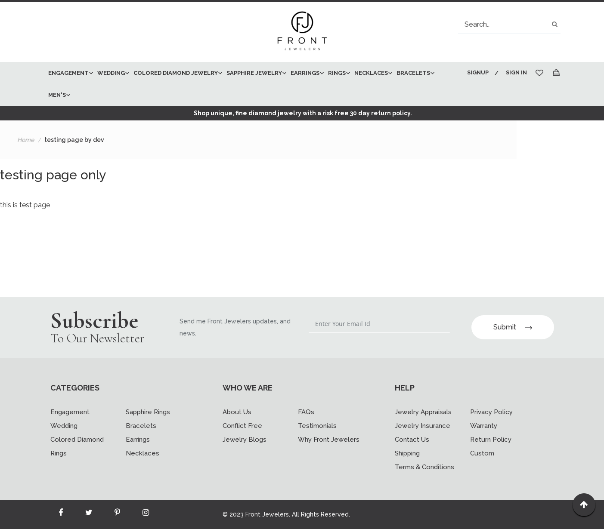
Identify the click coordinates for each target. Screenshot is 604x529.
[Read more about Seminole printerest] (117, 514)
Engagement (70, 412)
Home (25, 139)
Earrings (138, 439)
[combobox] (509, 24)
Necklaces (142, 453)
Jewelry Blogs (244, 439)
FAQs (306, 412)
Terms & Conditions (424, 467)
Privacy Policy (491, 412)
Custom (482, 453)
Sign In (516, 72)
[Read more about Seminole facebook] (60, 514)
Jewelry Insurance (422, 426)
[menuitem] (68, 73)
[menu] (251, 84)
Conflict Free (242, 426)
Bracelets (141, 426)
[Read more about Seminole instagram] (146, 514)
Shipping (407, 453)
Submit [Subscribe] (512, 327)
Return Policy (490, 439)
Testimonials (317, 426)
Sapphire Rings (148, 412)
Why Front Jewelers (328, 439)
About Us (237, 412)
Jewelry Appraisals (423, 412)
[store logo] (302, 32)
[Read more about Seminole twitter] (89, 514)
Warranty (483, 426)
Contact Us (412, 439)
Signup (478, 72)
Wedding (63, 426)
